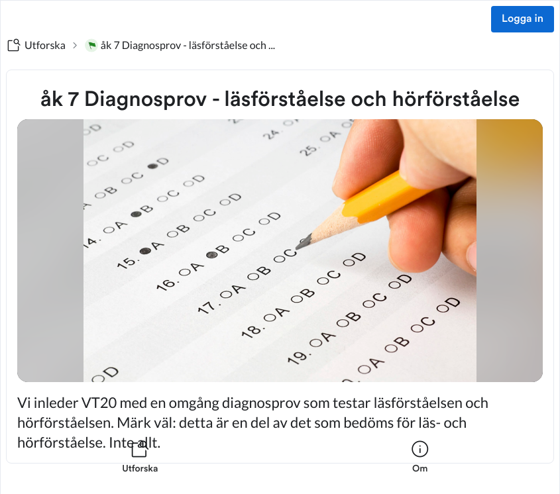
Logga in (522, 19)
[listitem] (140, 464)
